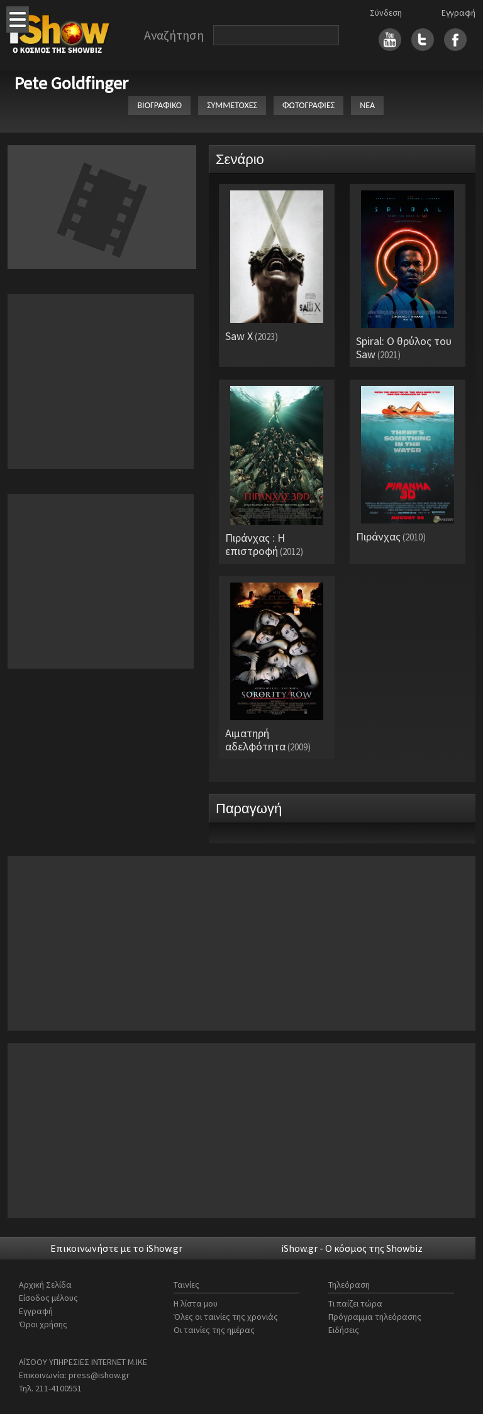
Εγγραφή (458, 12)
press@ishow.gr (99, 1375)
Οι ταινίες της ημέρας (214, 1329)
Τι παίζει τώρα (355, 1303)
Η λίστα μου (196, 1303)
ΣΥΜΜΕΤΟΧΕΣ (232, 105)
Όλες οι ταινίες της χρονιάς (226, 1316)
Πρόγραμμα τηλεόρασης (374, 1316)
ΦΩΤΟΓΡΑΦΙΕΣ (308, 105)
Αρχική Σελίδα (45, 1284)
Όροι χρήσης (43, 1324)
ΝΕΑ (367, 105)
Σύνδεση (386, 12)
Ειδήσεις (343, 1329)
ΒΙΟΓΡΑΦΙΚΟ (159, 105)
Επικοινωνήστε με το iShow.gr (116, 1248)
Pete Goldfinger (71, 83)
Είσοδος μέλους (48, 1297)
